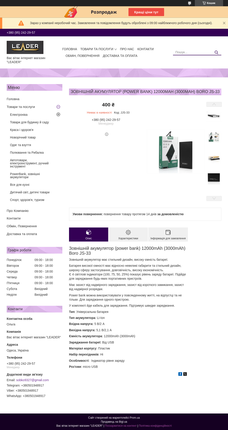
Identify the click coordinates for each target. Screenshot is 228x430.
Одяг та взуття (20, 145)
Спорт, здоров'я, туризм (27, 200)
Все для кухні (19, 184)
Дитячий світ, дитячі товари (29, 192)
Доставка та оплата (120, 56)
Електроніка (19, 114)
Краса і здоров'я (21, 130)
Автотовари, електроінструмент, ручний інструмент (29, 163)
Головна (69, 49)
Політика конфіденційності (155, 425)
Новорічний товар (23, 137)
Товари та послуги (96, 49)
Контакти (145, 49)
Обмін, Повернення (83, 56)
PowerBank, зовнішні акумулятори (25, 175)
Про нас (127, 49)
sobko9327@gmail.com (32, 380)
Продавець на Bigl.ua (114, 421)
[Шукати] (216, 52)
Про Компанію (17, 211)
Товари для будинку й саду (29, 122)
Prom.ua (135, 417)
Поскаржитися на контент (120, 425)
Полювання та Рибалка (27, 152)
